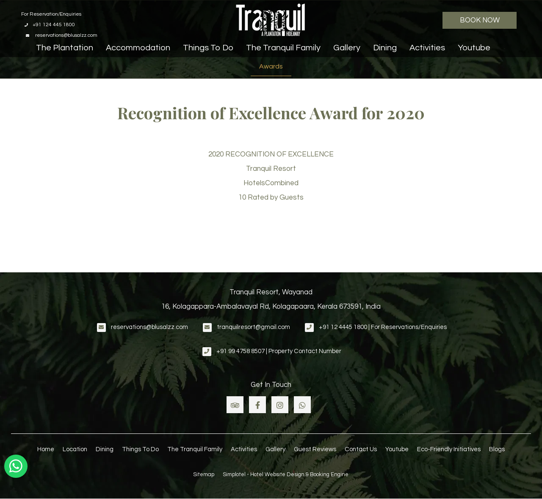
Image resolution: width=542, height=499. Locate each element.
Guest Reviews (315, 449)
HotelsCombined (271, 183)
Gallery (346, 48)
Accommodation (138, 48)
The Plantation (64, 48)
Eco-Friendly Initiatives (449, 449)
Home (45, 449)
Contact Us (361, 449)
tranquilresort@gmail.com (253, 327)
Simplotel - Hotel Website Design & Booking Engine (285, 474)
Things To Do (208, 48)
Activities (427, 48)
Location (75, 449)
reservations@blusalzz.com (149, 327)
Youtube (474, 48)
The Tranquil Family (283, 48)
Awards (271, 66)
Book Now (480, 20)
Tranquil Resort (271, 169)
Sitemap (203, 474)
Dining (385, 48)
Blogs (497, 449)
